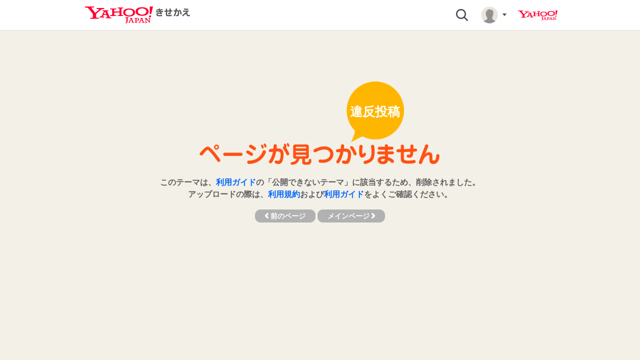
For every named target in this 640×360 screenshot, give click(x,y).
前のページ (285, 216)
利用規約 (284, 194)
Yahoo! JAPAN (538, 15)
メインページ (351, 216)
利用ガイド (236, 182)
